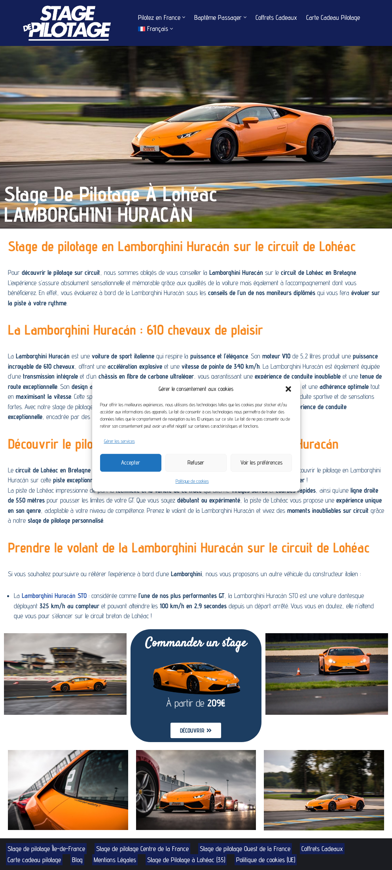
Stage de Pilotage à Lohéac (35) (186, 860)
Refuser (195, 462)
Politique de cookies (192, 481)
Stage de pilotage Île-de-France (46, 849)
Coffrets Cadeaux (276, 17)
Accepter (130, 462)
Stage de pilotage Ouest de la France (245, 849)
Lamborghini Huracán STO (54, 596)
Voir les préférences (261, 462)
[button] (288, 389)
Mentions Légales (115, 860)
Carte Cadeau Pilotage (333, 17)
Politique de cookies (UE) (265, 860)
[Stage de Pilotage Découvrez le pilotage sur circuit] (65, 23)
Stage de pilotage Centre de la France (142, 849)
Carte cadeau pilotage (34, 860)
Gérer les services (119, 441)
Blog (77, 860)
